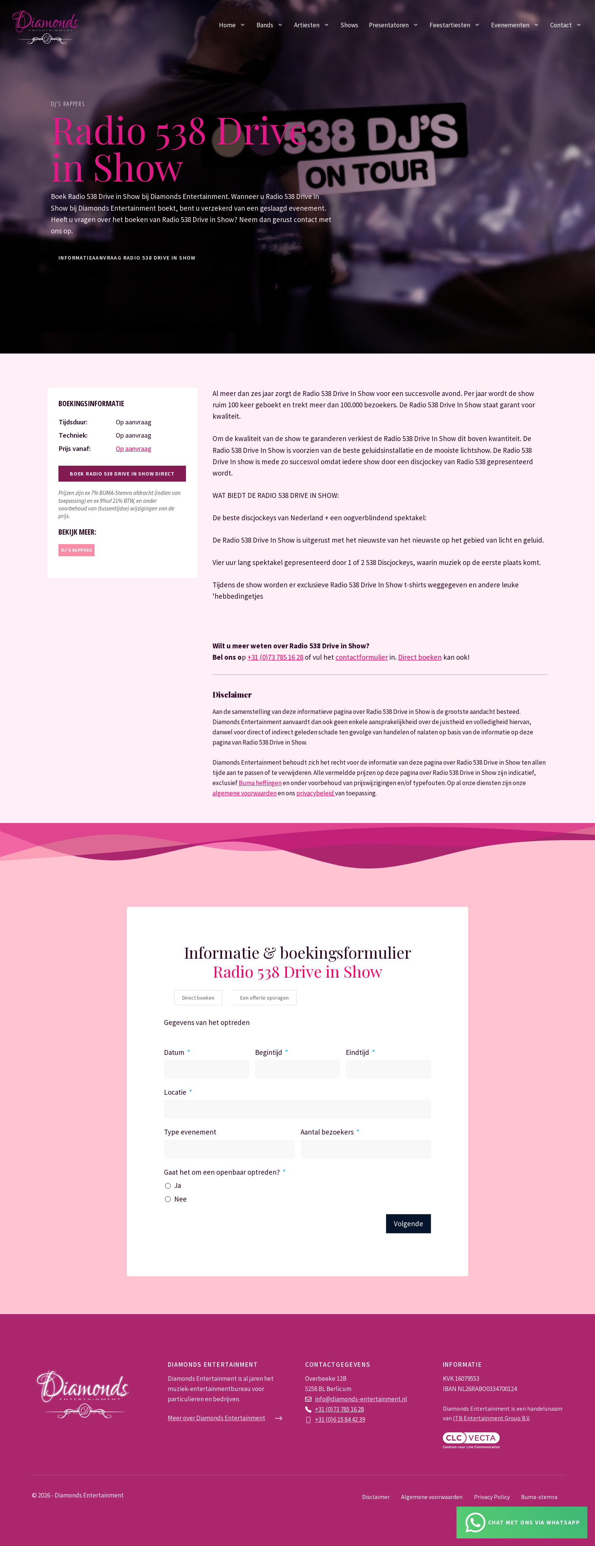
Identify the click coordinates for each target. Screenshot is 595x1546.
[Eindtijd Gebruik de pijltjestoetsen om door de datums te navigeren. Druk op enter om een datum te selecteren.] (388, 1069)
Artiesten (314, 25)
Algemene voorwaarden (432, 1497)
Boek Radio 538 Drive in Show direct (122, 473)
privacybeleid (315, 793)
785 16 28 (352, 1409)
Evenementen (518, 25)
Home (235, 25)
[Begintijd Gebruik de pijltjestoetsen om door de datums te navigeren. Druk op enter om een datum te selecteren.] (297, 1069)
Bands (273, 25)
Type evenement (190, 1131)
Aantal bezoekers (327, 1131)
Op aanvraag (133, 448)
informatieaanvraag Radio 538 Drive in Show (127, 257)
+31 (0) (324, 1419)
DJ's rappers (68, 103)
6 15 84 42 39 (349, 1419)
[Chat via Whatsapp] (522, 1522)
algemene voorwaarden (244, 793)
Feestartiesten (458, 25)
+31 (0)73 (327, 1409)
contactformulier (361, 657)
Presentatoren (396, 25)
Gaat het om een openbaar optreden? (222, 1172)
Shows (349, 25)
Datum (174, 1052)
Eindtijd (357, 1052)
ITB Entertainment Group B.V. (491, 1418)
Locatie (175, 1092)
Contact (568, 25)
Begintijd (268, 1052)
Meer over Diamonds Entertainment (216, 1418)
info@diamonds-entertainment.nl (361, 1399)
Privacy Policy (492, 1497)
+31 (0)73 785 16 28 (275, 657)
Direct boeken (420, 657)
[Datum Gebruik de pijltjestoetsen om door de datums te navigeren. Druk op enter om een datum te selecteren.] (206, 1069)
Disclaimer (376, 1497)
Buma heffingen (260, 783)
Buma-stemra (539, 1497)
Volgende (408, 1223)
